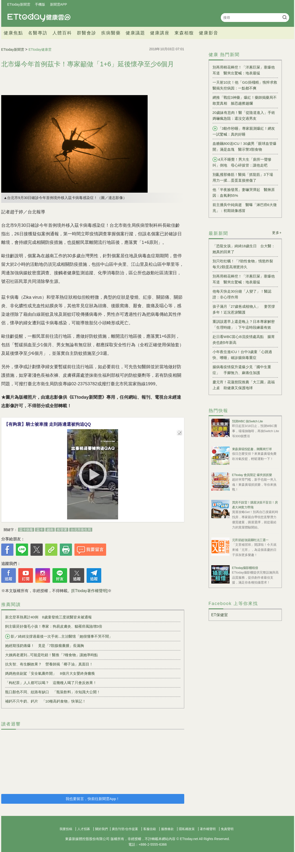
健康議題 (135, 32)
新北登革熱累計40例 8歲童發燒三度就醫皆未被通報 (48, 617)
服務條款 (167, 829)
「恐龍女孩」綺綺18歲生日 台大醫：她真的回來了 (244, 249)
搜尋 (285, 17)
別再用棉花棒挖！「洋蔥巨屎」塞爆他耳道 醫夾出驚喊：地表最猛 (244, 70)
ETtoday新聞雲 (18, 4)
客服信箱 (149, 829)
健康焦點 (13, 32)
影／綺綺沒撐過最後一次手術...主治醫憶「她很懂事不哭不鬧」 (59, 636)
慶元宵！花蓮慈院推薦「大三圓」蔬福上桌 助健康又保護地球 (244, 385)
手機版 (40, 4)
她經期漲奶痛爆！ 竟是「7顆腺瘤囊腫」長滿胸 (44, 646)
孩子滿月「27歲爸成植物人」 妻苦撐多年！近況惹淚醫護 (244, 309)
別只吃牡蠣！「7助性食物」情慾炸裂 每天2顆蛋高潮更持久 (245, 264)
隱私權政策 (187, 829)
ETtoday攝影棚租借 (245, 568)
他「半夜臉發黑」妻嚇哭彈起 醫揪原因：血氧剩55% (244, 193)
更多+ (277, 233)
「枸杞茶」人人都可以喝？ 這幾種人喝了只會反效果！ (51, 683)
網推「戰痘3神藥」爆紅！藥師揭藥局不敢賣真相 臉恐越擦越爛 (245, 100)
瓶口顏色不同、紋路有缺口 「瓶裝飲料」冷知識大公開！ (52, 692)
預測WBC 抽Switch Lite (247, 421)
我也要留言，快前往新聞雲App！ (93, 799)
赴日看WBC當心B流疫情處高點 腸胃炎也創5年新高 (244, 340)
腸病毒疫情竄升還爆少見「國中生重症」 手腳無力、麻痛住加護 (242, 370)
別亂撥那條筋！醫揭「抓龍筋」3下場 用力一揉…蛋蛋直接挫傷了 (245, 177)
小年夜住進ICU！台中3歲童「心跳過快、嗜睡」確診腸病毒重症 (242, 355)
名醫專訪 (38, 32)
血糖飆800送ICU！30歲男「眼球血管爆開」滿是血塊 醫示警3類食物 (245, 146)
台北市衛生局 (81, 530)
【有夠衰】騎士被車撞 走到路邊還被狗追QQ (47, 424)
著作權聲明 (208, 829)
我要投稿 (66, 829)
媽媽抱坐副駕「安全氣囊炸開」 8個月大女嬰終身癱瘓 (50, 673)
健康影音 (208, 32)
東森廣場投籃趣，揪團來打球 (252, 449)
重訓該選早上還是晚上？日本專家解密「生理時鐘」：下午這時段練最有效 (244, 324)
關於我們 (101, 829)
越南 (50, 530)
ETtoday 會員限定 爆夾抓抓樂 (252, 475)
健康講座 (160, 32)
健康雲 (39, 17)
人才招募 (83, 829)
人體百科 (62, 32)
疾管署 (62, 530)
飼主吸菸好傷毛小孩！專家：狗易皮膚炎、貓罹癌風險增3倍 (53, 626)
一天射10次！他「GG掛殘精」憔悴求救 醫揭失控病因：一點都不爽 (245, 85)
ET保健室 (219, 615)
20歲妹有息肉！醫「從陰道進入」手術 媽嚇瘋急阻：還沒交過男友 (245, 115)
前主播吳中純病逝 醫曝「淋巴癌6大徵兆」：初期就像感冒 (245, 208)
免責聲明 (227, 829)
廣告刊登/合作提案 (125, 829)
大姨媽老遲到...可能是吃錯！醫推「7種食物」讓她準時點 (51, 655)
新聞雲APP (58, 4)
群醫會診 (86, 32)
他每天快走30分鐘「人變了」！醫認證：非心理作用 (242, 294)
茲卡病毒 (26, 530)
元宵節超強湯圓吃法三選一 (250, 540)
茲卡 (39, 530)
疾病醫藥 (111, 32)
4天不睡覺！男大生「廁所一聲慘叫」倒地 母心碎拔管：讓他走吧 (242, 162)
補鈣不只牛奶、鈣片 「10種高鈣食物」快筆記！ (45, 701)
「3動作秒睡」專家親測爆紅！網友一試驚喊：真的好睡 (244, 131)
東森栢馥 (184, 32)
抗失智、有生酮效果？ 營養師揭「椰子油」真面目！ (49, 664)
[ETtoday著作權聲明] (89, 591)
